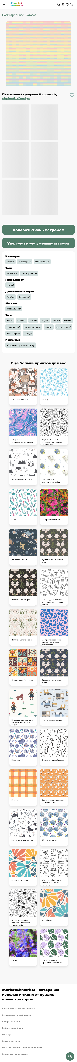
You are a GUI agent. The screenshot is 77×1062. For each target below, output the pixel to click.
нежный (56, 320)
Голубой (10, 297)
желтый (33, 320)
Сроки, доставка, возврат (15, 1054)
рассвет (48, 327)
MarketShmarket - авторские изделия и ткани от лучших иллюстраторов (30, 994)
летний (10, 320)
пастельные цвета (32, 327)
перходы (28, 333)
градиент (21, 320)
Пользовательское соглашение (18, 1008)
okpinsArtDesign (16, 98)
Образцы (6, 1034)
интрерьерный (13, 333)
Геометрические (29, 273)
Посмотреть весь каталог (19, 15)
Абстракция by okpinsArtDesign (21, 345)
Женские (10, 261)
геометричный (13, 327)
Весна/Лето (12, 273)
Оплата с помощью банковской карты (22, 1047)
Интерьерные (24, 261)
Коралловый (24, 297)
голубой (44, 320)
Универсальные (42, 261)
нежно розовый (63, 327)
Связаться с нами (11, 1041)
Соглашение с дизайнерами (16, 1015)
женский (67, 320)
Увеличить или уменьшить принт (38, 243)
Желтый (10, 285)
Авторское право (11, 1021)
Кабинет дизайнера (12, 1028)
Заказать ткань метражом (38, 229)
